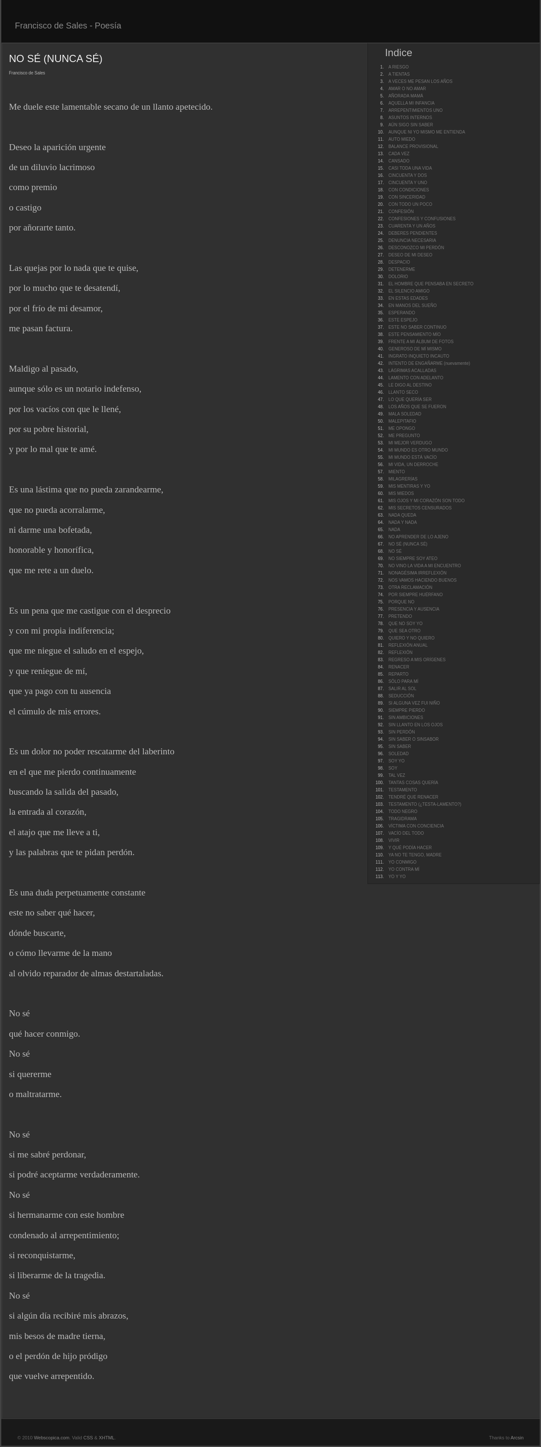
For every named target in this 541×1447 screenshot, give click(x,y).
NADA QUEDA (402, 515)
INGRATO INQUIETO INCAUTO (418, 356)
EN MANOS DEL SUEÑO (412, 305)
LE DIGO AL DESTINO (410, 385)
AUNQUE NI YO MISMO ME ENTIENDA (426, 132)
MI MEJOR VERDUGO (410, 443)
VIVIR (393, 840)
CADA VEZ (398, 153)
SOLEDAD (398, 753)
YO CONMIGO (402, 862)
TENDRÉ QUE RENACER (413, 797)
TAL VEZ (396, 775)
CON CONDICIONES (408, 190)
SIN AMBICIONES (405, 717)
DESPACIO (399, 262)
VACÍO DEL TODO (406, 833)
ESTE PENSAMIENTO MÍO (414, 334)
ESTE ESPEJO (402, 320)
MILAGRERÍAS (402, 479)
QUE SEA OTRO (404, 630)
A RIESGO (398, 67)
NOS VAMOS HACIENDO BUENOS (422, 580)
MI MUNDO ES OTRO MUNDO (418, 450)
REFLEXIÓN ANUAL (407, 645)
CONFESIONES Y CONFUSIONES (422, 218)
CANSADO (398, 161)
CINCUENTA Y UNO (407, 182)
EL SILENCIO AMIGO (409, 291)
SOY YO (396, 761)
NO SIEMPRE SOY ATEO (412, 558)
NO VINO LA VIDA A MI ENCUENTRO (424, 565)
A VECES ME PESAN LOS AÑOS (420, 81)
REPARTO (398, 674)
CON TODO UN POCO (410, 204)
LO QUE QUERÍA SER (410, 399)
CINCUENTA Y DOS (407, 175)
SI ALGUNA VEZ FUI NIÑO (414, 703)
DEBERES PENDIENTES (412, 233)
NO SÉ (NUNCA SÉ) (407, 544)
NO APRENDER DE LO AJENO (418, 536)
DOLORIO (398, 276)
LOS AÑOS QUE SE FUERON (417, 406)
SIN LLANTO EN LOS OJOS (415, 724)
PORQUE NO (401, 602)
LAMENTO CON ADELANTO (415, 377)
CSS (88, 1437)
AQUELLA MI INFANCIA (411, 103)
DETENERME (401, 269)
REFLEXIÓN (400, 652)
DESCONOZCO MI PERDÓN (416, 247)
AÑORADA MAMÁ (405, 96)
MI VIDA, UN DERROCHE (413, 464)
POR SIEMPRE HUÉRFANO (415, 594)
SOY (392, 768)
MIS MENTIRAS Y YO (409, 486)
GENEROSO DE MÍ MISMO (414, 349)
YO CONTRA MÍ (403, 869)
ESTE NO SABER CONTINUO (417, 327)
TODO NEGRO (402, 811)
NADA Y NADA (402, 522)
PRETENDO (400, 616)
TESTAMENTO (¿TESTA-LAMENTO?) (424, 804)
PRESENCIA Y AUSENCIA (413, 609)
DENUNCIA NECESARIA (412, 240)
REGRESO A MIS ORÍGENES (416, 659)
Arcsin (517, 1437)
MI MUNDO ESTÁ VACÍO (412, 457)
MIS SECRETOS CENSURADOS (420, 508)
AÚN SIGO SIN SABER (410, 124)
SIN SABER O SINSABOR (413, 739)
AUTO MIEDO (401, 139)
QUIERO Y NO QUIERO (411, 638)
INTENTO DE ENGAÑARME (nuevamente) (429, 363)
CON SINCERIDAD (406, 197)
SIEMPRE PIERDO (406, 710)
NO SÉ (394, 551)
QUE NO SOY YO (405, 623)
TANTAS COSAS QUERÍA (413, 782)
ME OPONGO (401, 428)
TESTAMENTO (402, 789)
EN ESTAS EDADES (408, 298)
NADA (394, 529)
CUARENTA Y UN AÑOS (412, 226)
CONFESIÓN (400, 211)
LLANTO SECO (403, 392)
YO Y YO (397, 876)
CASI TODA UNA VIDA (410, 168)
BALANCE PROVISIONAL (413, 146)
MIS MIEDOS (401, 493)
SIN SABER (399, 746)
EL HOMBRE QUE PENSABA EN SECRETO (430, 283)
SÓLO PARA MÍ (403, 681)
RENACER (398, 667)
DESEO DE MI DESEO (410, 255)
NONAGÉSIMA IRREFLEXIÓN (417, 573)
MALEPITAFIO (402, 421)
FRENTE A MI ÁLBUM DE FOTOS (420, 341)
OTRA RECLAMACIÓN (410, 587)
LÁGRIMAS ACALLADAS (412, 370)
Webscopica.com (52, 1437)
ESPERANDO (401, 312)
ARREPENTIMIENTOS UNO (415, 110)
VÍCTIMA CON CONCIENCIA (416, 826)
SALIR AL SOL (402, 688)
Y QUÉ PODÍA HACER (410, 847)
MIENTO (396, 471)
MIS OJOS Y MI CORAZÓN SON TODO (426, 500)
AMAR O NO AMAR (407, 88)
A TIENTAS (399, 74)
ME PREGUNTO (404, 435)
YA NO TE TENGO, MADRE (414, 855)
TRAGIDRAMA (402, 818)
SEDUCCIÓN (401, 696)
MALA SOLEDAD (404, 414)
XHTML (106, 1437)
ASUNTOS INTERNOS (410, 117)
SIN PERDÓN (401, 732)
